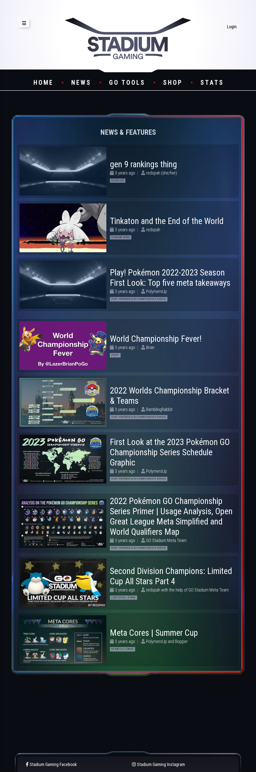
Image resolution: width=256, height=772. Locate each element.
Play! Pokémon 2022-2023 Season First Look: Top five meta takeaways (170, 278)
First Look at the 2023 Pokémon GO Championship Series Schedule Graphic (170, 452)
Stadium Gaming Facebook (51, 764)
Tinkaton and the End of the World (166, 221)
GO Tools (127, 82)
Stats (212, 82)
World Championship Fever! (155, 339)
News (81, 82)
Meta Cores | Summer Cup (154, 633)
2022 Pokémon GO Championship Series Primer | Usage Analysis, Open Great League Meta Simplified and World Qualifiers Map (171, 516)
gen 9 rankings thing (143, 164)
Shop (173, 82)
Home (44, 82)
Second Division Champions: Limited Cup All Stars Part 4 (171, 576)
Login (232, 26)
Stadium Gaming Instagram (158, 764)
